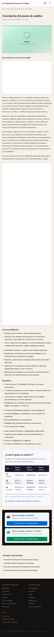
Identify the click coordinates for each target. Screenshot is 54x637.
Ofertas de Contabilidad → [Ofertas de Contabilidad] (27, 523)
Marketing (5, 588)
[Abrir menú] (45, 3)
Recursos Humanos (8, 604)
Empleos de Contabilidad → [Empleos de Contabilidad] (27, 539)
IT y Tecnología (7, 600)
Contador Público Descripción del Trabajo (19, 563)
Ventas (4, 597)
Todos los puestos (35, 607)
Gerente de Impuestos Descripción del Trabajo (21, 570)
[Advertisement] (27, 77)
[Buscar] (50, 3)
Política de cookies (8, 619)
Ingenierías (32, 600)
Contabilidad (33, 588)
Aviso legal (5, 616)
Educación (5, 607)
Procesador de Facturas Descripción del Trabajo (21, 560)
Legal (30, 594)
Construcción (7, 594)
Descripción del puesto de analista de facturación (22, 567)
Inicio (3, 9)
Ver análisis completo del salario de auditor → (23, 501)
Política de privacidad (9, 622)
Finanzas (32, 604)
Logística (32, 591)
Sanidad (31, 597)
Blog (8, 9)
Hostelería (5, 591)
